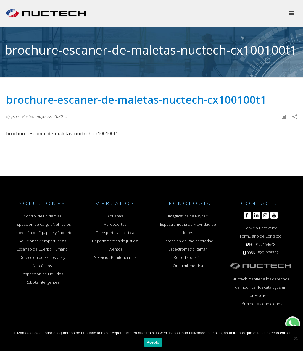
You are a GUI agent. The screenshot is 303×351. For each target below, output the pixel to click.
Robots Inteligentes (42, 282)
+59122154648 (262, 244)
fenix (15, 116)
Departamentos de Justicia (115, 240)
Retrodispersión (188, 257)
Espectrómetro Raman (188, 249)
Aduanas (115, 216)
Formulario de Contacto (260, 236)
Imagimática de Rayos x (188, 216)
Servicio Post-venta (261, 227)
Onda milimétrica (188, 265)
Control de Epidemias (42, 216)
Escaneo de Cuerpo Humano (42, 249)
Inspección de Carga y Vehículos (42, 224)
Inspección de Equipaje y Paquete (42, 232)
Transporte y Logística (115, 232)
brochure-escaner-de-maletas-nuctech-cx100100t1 (62, 133)
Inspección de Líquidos (42, 274)
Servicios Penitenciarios (115, 257)
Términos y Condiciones (261, 303)
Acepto (153, 342)
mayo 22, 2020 (49, 116)
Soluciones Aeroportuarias (42, 240)
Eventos (115, 249)
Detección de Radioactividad (188, 240)
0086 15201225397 (262, 252)
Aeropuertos (115, 224)
